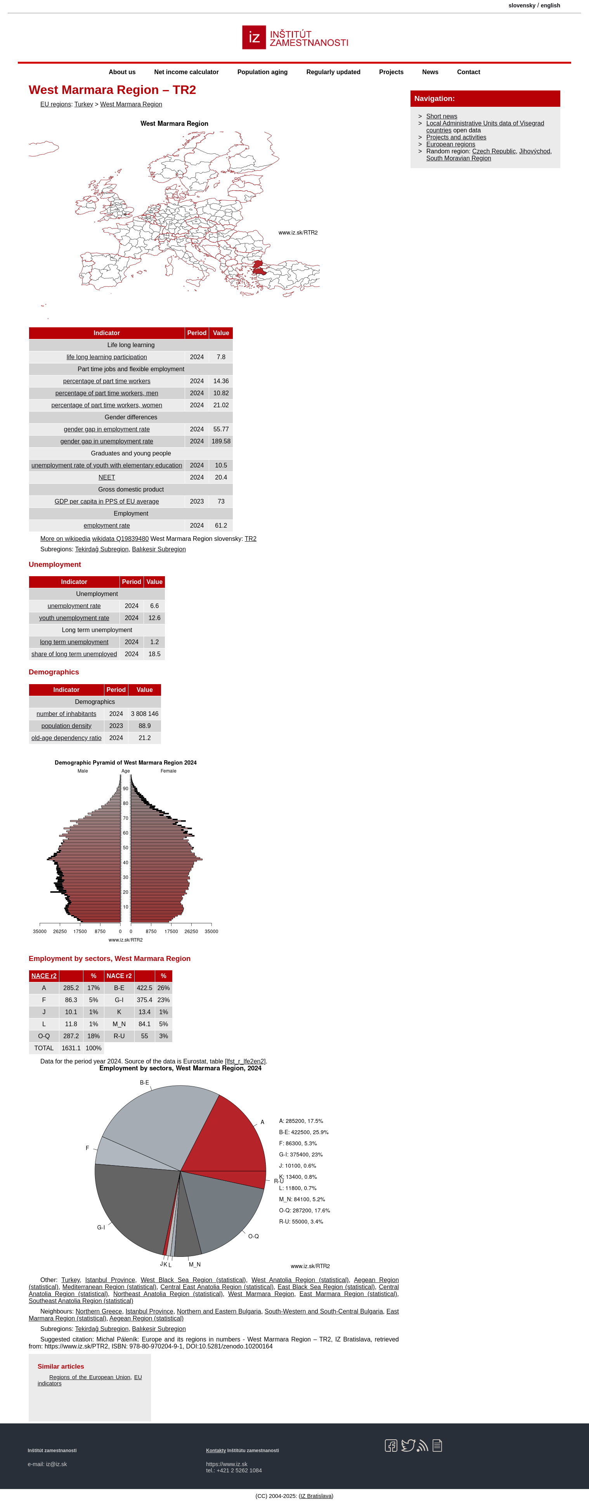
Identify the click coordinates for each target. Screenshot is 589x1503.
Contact (468, 72)
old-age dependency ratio (66, 738)
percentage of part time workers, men (106, 393)
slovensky (522, 5)
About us (122, 72)
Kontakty (216, 1450)
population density (67, 726)
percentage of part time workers (107, 381)
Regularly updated (334, 72)
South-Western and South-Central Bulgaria (324, 1311)
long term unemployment (74, 642)
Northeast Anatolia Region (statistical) (168, 1294)
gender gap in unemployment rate (107, 441)
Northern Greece (99, 1311)
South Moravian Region (458, 158)
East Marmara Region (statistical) (348, 1294)
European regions (450, 144)
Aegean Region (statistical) (146, 1318)
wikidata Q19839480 (120, 538)
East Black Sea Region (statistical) (326, 1287)
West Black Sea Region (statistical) (193, 1280)
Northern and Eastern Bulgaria (219, 1311)
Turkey (83, 104)
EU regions (55, 104)
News (430, 72)
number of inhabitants (66, 714)
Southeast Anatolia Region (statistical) (81, 1301)
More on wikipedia (65, 538)
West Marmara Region (131, 104)
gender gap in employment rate (107, 429)
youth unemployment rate (74, 618)
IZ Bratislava (316, 1496)
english (550, 5)
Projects (391, 72)
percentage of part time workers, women (107, 405)
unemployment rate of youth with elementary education (106, 465)
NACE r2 (44, 976)
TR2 (250, 538)
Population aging (262, 72)
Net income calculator (186, 72)
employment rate (107, 525)
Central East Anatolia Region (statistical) (217, 1287)
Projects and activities (456, 137)
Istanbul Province (110, 1280)
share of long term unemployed (74, 654)
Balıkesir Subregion (159, 549)
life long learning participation (107, 357)
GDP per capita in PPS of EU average (107, 501)
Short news (441, 116)
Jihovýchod (534, 151)
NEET (107, 477)
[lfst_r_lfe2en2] (245, 1061)
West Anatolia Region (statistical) (299, 1280)
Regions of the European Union (89, 1377)
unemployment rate (74, 606)
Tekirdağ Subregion (102, 549)
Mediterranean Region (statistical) (109, 1287)
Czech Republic (494, 151)
